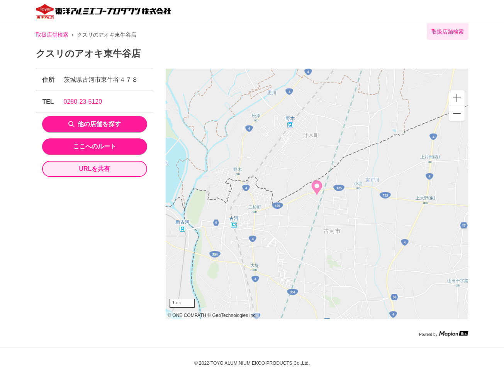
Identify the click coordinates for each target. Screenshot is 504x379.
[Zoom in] (457, 98)
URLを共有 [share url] (94, 168)
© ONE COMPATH (187, 315)
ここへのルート (94, 146)
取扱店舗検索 (52, 35)
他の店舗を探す (94, 124)
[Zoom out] (457, 113)
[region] (317, 194)
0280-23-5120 (83, 101)
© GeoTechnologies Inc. (232, 315)
